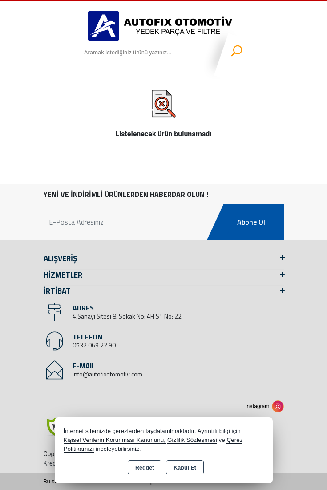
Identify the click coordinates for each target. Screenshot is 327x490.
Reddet (144, 468)
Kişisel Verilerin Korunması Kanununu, (115, 440)
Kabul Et (185, 468)
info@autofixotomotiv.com (107, 374)
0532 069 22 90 (94, 345)
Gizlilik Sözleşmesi (192, 440)
